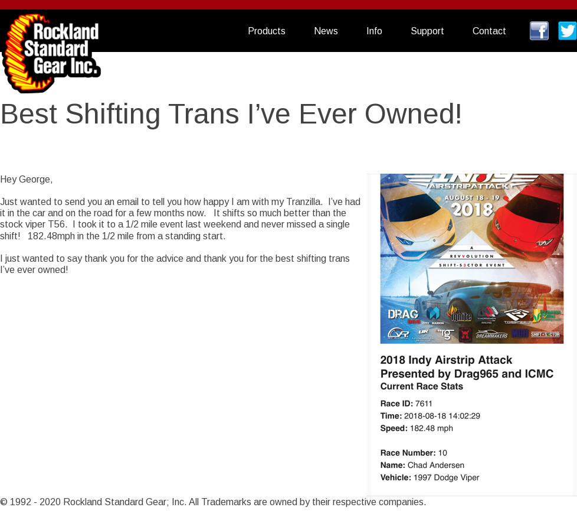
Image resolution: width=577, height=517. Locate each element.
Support (427, 31)
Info (374, 31)
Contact (489, 31)
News (326, 31)
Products (267, 31)
